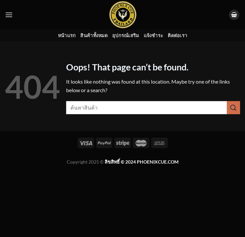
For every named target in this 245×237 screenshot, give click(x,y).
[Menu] (9, 15)
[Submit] (233, 107)
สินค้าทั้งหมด (94, 35)
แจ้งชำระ (153, 35)
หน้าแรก (67, 35)
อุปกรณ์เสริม (125, 35)
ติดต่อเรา (177, 35)
